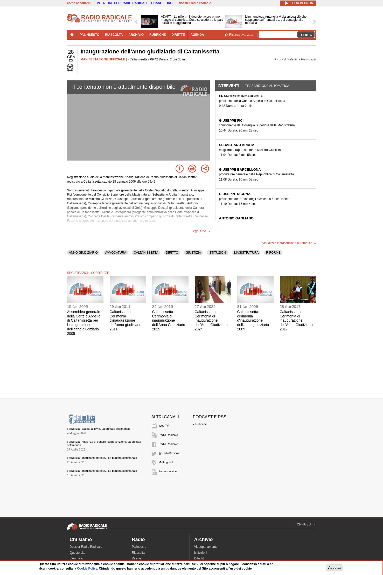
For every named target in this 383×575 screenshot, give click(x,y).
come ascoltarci (79, 3)
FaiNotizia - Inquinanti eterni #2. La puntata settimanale (102, 457)
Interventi (228, 86)
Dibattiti (199, 558)
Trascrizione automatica (267, 86)
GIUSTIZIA (193, 252)
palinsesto (90, 35)
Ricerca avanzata (241, 35)
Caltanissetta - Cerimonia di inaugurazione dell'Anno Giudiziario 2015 (168, 320)
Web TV (164, 425)
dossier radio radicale (195, 3)
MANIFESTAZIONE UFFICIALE (103, 59)
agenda (197, 35)
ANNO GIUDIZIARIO (83, 252)
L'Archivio (76, 558)
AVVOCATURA (115, 252)
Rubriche (201, 424)
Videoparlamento (206, 547)
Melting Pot (166, 462)
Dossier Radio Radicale (86, 547)
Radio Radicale (168, 435)
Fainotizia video (168, 471)
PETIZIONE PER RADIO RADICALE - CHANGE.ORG (135, 3)
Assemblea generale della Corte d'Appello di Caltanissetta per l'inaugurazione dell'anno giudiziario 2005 (84, 323)
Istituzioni (200, 553)
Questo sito (78, 553)
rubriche (157, 35)
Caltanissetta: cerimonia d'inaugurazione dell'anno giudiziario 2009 (253, 320)
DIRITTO (172, 252)
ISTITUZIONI (217, 252)
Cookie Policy (87, 568)
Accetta (334, 568)
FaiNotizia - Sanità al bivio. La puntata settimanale (99, 428)
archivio (136, 35)
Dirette (136, 558)
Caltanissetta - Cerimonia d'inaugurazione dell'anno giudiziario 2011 (126, 320)
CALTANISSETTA (146, 252)
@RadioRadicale (169, 453)
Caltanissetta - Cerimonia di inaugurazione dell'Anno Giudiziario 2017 (296, 320)
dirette (178, 35)
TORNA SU (303, 524)
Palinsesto (139, 547)
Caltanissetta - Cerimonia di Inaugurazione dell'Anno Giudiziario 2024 (211, 320)
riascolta (114, 35)
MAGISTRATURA (246, 252)
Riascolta (138, 553)
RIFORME (273, 252)
